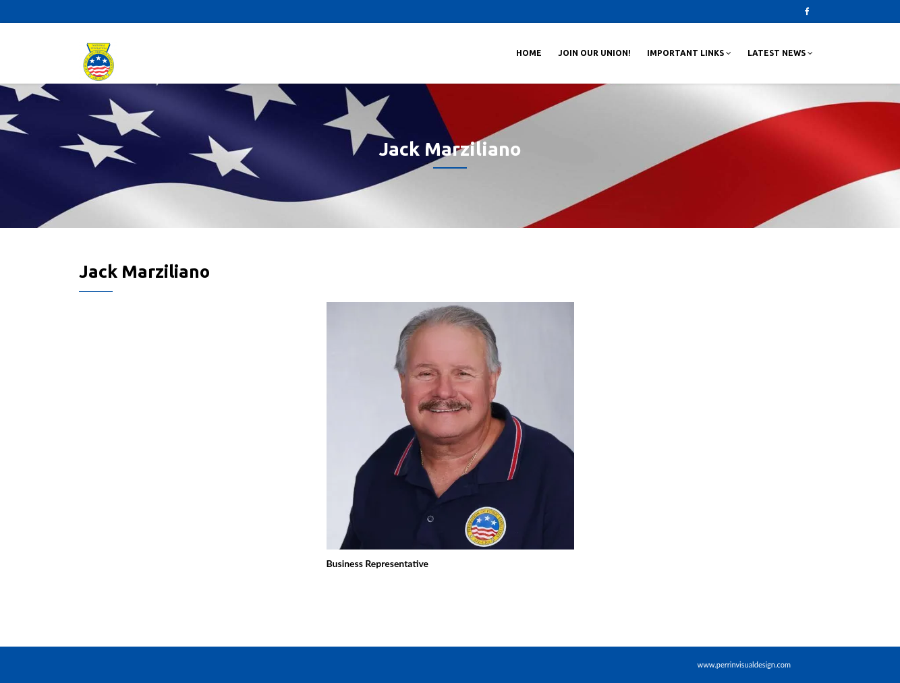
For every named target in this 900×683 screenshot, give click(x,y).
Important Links (689, 53)
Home (529, 53)
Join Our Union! (594, 53)
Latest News (780, 53)
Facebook (807, 11)
